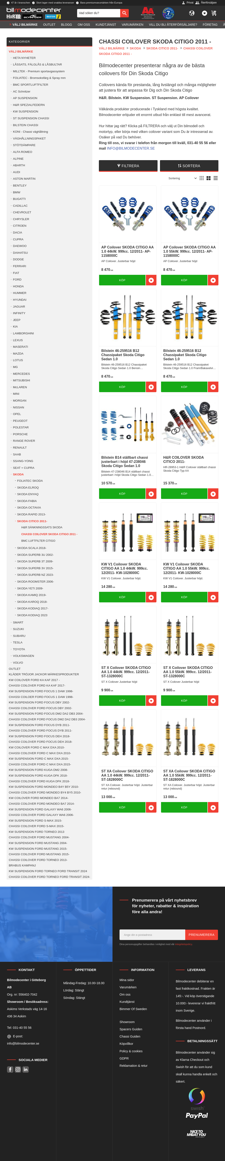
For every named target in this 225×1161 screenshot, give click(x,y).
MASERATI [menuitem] (20, 346)
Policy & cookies (131, 1051)
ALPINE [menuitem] (18, 158)
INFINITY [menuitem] (19, 313)
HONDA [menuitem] (18, 286)
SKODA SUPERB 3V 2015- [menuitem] (35, 568)
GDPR (124, 1058)
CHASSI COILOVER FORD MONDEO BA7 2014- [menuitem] (42, 803)
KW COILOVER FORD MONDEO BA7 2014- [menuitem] (38, 798)
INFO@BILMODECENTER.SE (131, 148)
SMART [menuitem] (18, 622)
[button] (204, 14)
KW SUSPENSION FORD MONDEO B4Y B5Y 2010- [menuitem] (44, 786)
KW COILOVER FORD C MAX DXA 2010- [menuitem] (37, 747)
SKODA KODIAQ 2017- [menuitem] (32, 608)
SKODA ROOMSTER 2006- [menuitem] (35, 581)
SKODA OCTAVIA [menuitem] (29, 507)
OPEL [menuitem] (17, 414)
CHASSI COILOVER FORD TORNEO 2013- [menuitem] (38, 860)
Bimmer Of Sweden (133, 1009)
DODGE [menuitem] (18, 259)
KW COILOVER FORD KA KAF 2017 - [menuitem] (34, 680)
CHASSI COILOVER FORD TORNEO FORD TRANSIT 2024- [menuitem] (49, 876)
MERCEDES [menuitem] (21, 373)
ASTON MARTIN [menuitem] (24, 178)
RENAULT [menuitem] (20, 447)
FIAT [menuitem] (16, 273)
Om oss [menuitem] (84, 25)
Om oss (125, 994)
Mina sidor (127, 980)
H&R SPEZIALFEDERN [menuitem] (29, 105)
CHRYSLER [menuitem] (21, 219)
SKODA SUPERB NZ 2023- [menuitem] (35, 574)
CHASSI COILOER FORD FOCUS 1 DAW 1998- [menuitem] (41, 697)
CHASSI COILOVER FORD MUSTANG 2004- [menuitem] (39, 837)
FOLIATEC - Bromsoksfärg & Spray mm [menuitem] (39, 78)
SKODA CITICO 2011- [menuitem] (32, 521)
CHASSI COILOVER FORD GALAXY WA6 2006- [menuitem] (41, 815)
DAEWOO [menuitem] (20, 246)
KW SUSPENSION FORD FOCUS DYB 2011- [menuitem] (39, 725)
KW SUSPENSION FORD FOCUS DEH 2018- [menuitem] (39, 736)
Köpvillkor (126, 1043)
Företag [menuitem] (210, 25)
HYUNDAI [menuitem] (19, 299)
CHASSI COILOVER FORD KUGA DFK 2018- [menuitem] (39, 781)
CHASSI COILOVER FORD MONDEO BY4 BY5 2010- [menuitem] (45, 792)
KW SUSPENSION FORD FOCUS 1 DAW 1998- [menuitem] (41, 691)
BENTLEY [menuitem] (20, 185)
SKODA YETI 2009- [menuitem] (30, 588)
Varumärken (128, 987)
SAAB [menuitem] (17, 454)
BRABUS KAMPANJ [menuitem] (22, 865)
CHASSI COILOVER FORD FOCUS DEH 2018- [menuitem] (40, 741)
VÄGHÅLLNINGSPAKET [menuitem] (29, 138)
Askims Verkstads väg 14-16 (27, 1009)
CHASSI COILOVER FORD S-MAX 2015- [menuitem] (36, 826)
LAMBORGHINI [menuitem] (23, 333)
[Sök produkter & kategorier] (98, 13)
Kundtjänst (127, 1001)
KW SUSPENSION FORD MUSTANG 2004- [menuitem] (38, 843)
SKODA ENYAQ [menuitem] (27, 494)
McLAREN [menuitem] (20, 387)
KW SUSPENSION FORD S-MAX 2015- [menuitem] (35, 820)
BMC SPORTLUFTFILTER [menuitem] (30, 84)
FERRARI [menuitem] (19, 266)
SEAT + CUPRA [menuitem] (23, 467)
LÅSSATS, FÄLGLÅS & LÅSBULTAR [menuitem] (37, 64)
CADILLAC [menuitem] (20, 205)
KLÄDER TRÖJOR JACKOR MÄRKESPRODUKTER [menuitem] (44, 674)
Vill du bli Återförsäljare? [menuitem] (173, 25)
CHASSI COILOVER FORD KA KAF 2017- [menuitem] (37, 685)
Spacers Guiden (131, 1029)
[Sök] (124, 13)
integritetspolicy (183, 944)
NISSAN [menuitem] (18, 407)
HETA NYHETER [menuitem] (24, 58)
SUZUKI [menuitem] (18, 629)
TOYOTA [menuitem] (19, 649)
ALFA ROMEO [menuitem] (22, 152)
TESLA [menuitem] (17, 642)
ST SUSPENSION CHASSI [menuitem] (31, 118)
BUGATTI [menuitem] (19, 199)
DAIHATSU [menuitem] (20, 252)
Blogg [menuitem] (66, 25)
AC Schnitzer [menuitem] (21, 91)
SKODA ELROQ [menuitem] (28, 487)
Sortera (191, 166)
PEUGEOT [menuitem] (20, 420)
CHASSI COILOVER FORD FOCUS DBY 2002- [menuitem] (40, 708)
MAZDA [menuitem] (18, 353)
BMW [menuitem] (16, 192)
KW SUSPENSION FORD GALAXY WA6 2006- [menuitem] (40, 809)
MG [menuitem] (15, 367)
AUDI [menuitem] (16, 172)
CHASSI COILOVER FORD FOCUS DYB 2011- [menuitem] (40, 730)
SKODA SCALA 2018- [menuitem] (31, 548)
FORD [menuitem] (17, 279)
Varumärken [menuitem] (132, 25)
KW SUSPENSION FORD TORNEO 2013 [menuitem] (36, 831)
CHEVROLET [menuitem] (22, 212)
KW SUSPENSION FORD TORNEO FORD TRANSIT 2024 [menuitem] (48, 871)
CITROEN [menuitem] (19, 225)
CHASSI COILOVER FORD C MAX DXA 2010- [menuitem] (40, 753)
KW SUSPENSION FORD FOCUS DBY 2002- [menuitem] (39, 702)
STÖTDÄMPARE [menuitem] (24, 145)
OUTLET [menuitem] (49, 25)
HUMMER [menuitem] (19, 293)
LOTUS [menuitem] (18, 360)
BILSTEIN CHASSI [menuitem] (25, 125)
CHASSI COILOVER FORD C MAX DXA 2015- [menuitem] (40, 764)
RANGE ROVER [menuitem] (24, 440)
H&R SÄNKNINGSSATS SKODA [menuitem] (41, 527)
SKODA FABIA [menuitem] (27, 501)
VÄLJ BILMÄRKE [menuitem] (25, 25)
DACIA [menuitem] (17, 232)
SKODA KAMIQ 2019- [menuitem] (31, 595)
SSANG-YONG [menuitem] (23, 461)
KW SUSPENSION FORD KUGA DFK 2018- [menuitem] (38, 775)
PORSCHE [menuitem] (20, 434)
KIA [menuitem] (15, 326)
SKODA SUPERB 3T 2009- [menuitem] (35, 561)
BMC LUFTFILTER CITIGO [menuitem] (38, 540)
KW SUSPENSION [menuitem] (25, 111)
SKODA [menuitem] (18, 474)
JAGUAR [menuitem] (19, 306)
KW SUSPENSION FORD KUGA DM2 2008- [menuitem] (38, 770)
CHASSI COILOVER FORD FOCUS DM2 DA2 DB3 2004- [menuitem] (47, 719)
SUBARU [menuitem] (19, 636)
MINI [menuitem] (16, 393)
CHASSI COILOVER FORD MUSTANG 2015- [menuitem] (39, 854)
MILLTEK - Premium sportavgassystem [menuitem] (39, 71)
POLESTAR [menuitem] (21, 427)
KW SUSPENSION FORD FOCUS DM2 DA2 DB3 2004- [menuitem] (46, 713)
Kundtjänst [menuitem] (106, 25)
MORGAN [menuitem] (19, 400)
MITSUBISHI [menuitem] (21, 380)
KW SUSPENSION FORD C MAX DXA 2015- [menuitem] (39, 758)
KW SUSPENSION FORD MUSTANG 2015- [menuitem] (38, 848)
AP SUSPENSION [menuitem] (25, 98)
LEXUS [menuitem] (18, 340)
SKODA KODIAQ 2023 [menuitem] (32, 615)
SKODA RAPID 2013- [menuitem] (31, 514)
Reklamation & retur (133, 1065)
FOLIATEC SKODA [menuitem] (30, 480)
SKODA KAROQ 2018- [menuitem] (32, 601)
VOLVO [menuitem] (18, 662)
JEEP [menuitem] (16, 320)
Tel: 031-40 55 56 (19, 1027)
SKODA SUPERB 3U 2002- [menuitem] (35, 554)
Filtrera (130, 166)
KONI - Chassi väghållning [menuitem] (30, 131)
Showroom (127, 1022)
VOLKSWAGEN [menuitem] (23, 655)
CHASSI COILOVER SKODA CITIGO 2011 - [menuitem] (49, 534)
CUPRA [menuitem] (18, 239)
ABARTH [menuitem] (19, 165)
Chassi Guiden (130, 1036)
